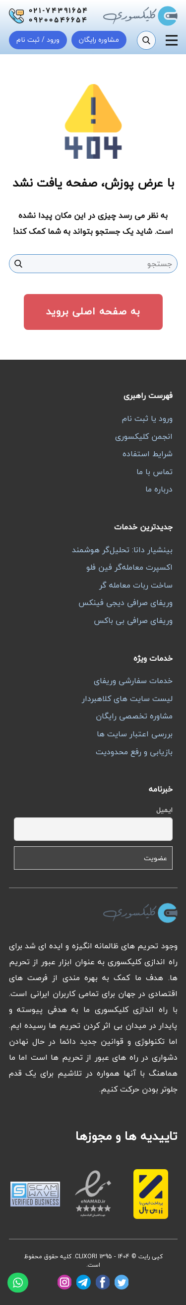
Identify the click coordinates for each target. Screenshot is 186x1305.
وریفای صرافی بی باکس (133, 620)
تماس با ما (154, 472)
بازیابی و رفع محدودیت (134, 752)
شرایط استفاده (148, 454)
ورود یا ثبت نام (147, 418)
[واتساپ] (17, 1283)
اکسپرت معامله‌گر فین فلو (129, 567)
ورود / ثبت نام (38, 39)
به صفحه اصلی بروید (93, 311)
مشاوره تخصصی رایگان (134, 716)
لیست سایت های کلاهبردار (127, 698)
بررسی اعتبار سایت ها (135, 734)
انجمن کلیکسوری (144, 436)
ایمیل (164, 809)
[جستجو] (146, 40)
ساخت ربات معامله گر (136, 585)
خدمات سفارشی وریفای (133, 681)
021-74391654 (59, 10)
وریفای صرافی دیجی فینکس (125, 602)
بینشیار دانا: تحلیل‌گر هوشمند (122, 550)
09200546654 (58, 20)
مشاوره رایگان (99, 39)
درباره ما (159, 489)
